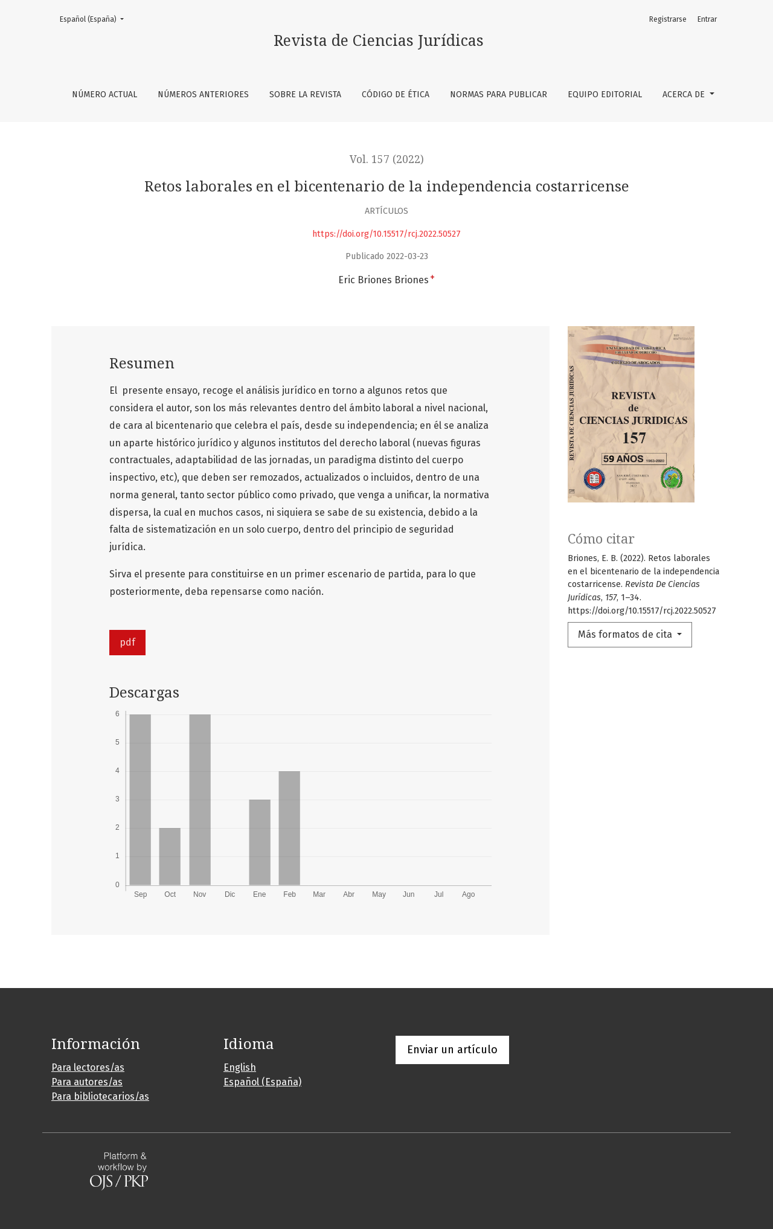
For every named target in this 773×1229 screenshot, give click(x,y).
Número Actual (104, 94)
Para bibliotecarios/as (100, 1096)
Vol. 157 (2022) (387, 159)
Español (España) (95, 18)
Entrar (707, 19)
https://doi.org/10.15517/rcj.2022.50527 (386, 234)
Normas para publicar (498, 94)
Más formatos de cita (626, 634)
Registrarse (668, 19)
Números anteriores (203, 94)
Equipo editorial (605, 94)
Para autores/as (87, 1082)
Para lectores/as (87, 1067)
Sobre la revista (305, 94)
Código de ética (395, 94)
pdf (127, 642)
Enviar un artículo (452, 1049)
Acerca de (684, 94)
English (239, 1067)
